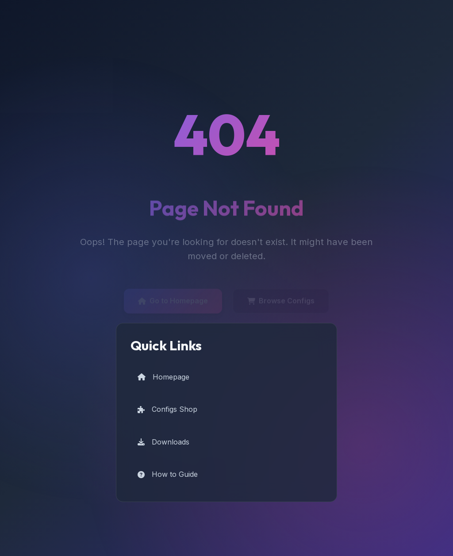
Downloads (163, 441)
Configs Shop (167, 409)
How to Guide (168, 474)
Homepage (163, 376)
